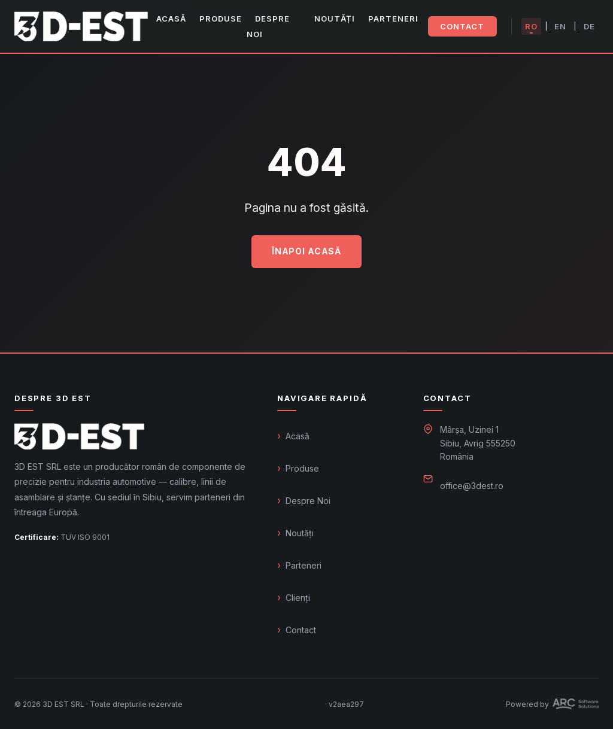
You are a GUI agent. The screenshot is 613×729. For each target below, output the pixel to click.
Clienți (298, 598)
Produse (220, 18)
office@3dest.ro (471, 486)
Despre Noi (268, 26)
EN (560, 26)
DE (589, 26)
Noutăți (334, 18)
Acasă (171, 18)
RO (531, 26)
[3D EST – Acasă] (81, 26)
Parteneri (393, 18)
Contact (462, 26)
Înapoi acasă (306, 251)
